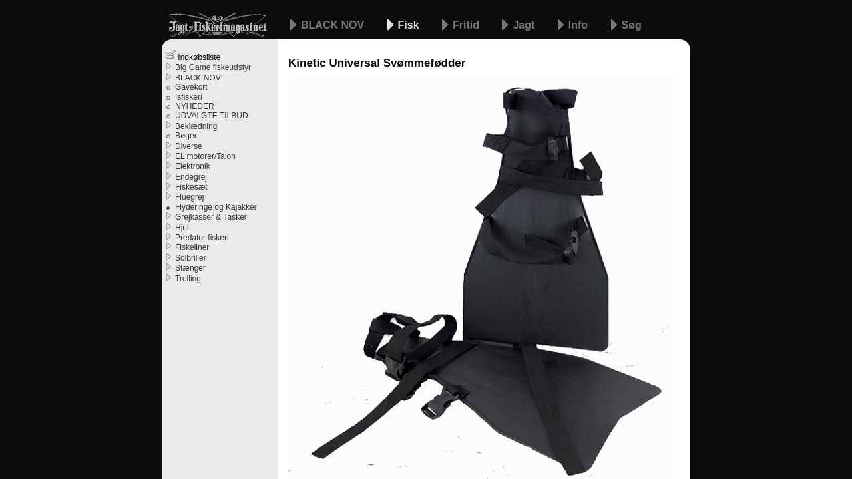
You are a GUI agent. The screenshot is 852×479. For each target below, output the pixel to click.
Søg (632, 25)
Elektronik (192, 166)
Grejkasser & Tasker (211, 217)
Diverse (188, 146)
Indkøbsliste (192, 55)
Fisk (410, 25)
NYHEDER (194, 106)
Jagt (525, 25)
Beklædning (196, 126)
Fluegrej (189, 197)
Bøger (186, 135)
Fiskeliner (192, 247)
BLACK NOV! (199, 77)
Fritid (467, 25)
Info (579, 25)
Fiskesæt (191, 187)
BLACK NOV (334, 25)
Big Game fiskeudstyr (213, 67)
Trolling (188, 278)
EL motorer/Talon (205, 156)
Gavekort (191, 87)
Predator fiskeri (202, 237)
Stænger (190, 268)
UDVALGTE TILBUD (211, 115)
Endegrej (191, 177)
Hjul (182, 227)
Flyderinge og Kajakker (216, 207)
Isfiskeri (188, 97)
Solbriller (190, 258)
